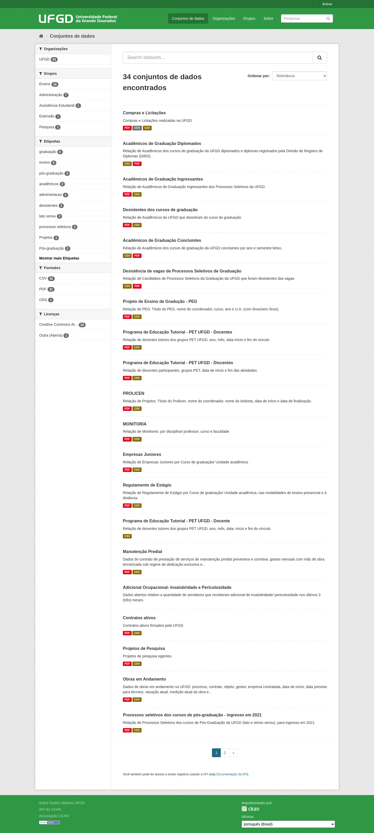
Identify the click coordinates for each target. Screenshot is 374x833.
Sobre (268, 18)
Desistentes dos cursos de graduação (160, 210)
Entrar (327, 4)
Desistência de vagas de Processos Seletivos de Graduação (182, 271)
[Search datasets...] (218, 58)
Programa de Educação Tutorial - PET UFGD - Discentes (178, 363)
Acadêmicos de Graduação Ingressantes (163, 179)
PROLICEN (133, 393)
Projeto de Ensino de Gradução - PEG (160, 301)
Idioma (247, 817)
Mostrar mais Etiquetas (59, 258)
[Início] (41, 36)
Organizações (223, 18)
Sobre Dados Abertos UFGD (62, 803)
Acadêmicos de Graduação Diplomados (162, 143)
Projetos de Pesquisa (144, 648)
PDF (127, 128)
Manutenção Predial (142, 551)
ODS (137, 128)
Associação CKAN (54, 816)
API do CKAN (50, 809)
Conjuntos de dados (188, 18)
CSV (147, 128)
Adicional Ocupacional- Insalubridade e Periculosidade (177, 587)
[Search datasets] (307, 18)
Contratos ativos (139, 618)
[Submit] (328, 18)
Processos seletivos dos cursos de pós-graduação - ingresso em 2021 (192, 715)
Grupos (249, 18)
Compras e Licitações (144, 113)
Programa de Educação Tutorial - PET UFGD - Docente (176, 521)
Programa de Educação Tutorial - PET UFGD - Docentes (177, 332)
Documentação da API (231, 774)
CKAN (250, 808)
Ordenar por (258, 76)
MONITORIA (134, 424)
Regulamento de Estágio (147, 485)
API (205, 774)
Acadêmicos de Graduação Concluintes (162, 240)
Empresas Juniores (142, 454)
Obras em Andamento (144, 679)
